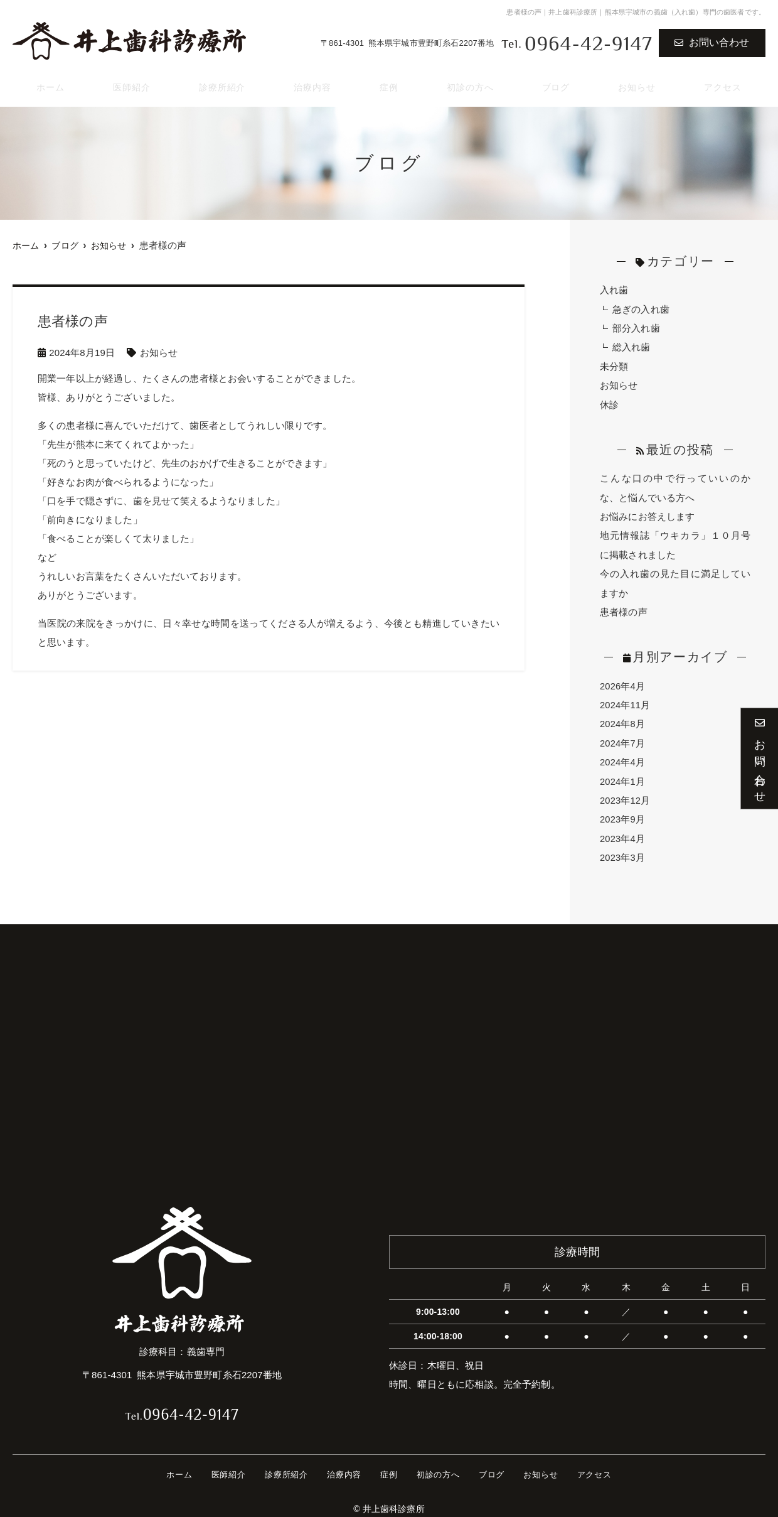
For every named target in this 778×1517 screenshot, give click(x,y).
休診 (609, 402)
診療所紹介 (221, 83)
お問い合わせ (711, 42)
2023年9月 (623, 813)
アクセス (724, 83)
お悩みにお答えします (647, 514)
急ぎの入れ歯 (640, 308)
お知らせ (637, 83)
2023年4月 (623, 832)
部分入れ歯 (636, 327)
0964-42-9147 (182, 1405)
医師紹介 (129, 83)
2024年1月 (623, 775)
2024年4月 (623, 757)
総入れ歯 (631, 346)
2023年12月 (625, 794)
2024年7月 (623, 738)
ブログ (556, 83)
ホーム (48, 83)
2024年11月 (625, 700)
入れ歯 (614, 289)
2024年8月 (623, 719)
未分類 (614, 365)
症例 (389, 83)
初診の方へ (470, 83)
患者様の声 (623, 608)
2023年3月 (623, 851)
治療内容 (313, 83)
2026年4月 (623, 681)
